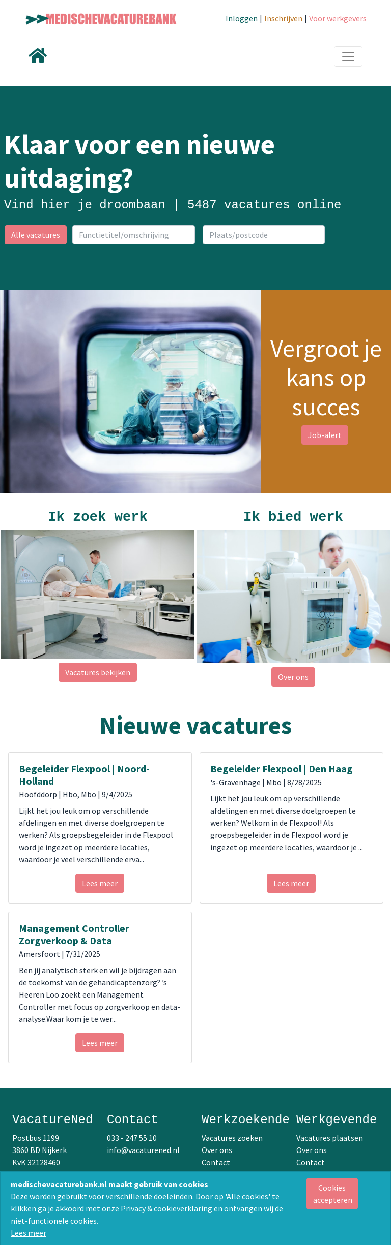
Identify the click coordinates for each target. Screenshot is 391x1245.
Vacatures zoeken (232, 1138)
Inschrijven (283, 18)
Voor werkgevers (338, 18)
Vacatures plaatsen (329, 1138)
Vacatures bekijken (97, 672)
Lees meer (28, 1233)
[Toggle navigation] (348, 56)
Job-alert (325, 435)
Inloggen (242, 18)
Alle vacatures (35, 235)
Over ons (293, 677)
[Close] (332, 1193)
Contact (216, 1162)
